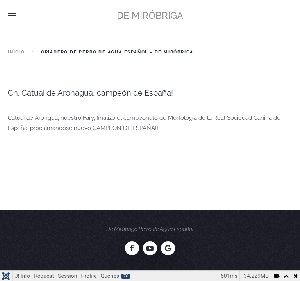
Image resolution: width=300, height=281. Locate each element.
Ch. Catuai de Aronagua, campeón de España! (90, 93)
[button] (12, 15)
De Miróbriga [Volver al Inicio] (150, 15)
